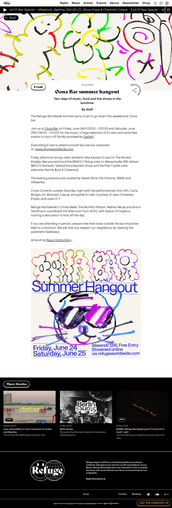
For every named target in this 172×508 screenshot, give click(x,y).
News (76, 3)
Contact (123, 494)
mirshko (80, 503)
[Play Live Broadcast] (4, 9)
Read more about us (96, 479)
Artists (88, 3)
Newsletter (131, 3)
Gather (88, 137)
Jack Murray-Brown (90, 503)
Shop (146, 3)
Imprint (56, 503)
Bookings (136, 494)
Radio (64, 3)
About (114, 3)
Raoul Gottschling (58, 240)
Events (101, 3)
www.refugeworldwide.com (54, 149)
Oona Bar (51, 128)
